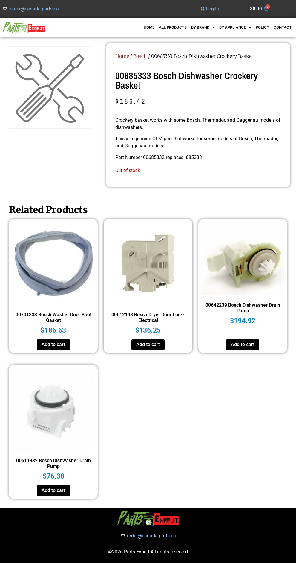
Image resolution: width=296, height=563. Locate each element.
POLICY (262, 27)
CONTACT (283, 27)
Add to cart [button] (53, 344)
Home (122, 56)
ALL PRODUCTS (173, 27)
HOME (149, 27)
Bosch (140, 56)
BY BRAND (203, 28)
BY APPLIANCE (235, 28)
